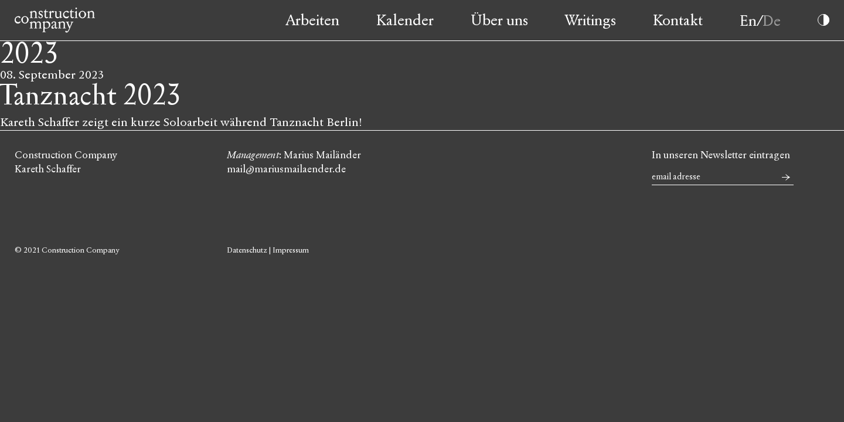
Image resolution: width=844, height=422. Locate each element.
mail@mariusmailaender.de (286, 169)
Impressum (291, 250)
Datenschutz (247, 250)
